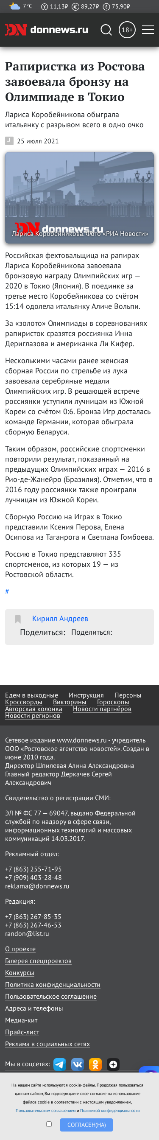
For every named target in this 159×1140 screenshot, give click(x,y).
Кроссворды (23, 701)
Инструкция (86, 695)
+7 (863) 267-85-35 (33, 916)
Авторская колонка (33, 708)
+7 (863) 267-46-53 (33, 925)
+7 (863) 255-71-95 (33, 869)
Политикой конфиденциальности (109, 1110)
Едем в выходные (31, 695)
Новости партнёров (102, 708)
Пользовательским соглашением (45, 1110)
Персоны (128, 695)
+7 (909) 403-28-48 (33, 877)
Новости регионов (32, 715)
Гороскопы (113, 701)
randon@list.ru (27, 933)
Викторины (69, 701)
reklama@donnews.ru (37, 886)
